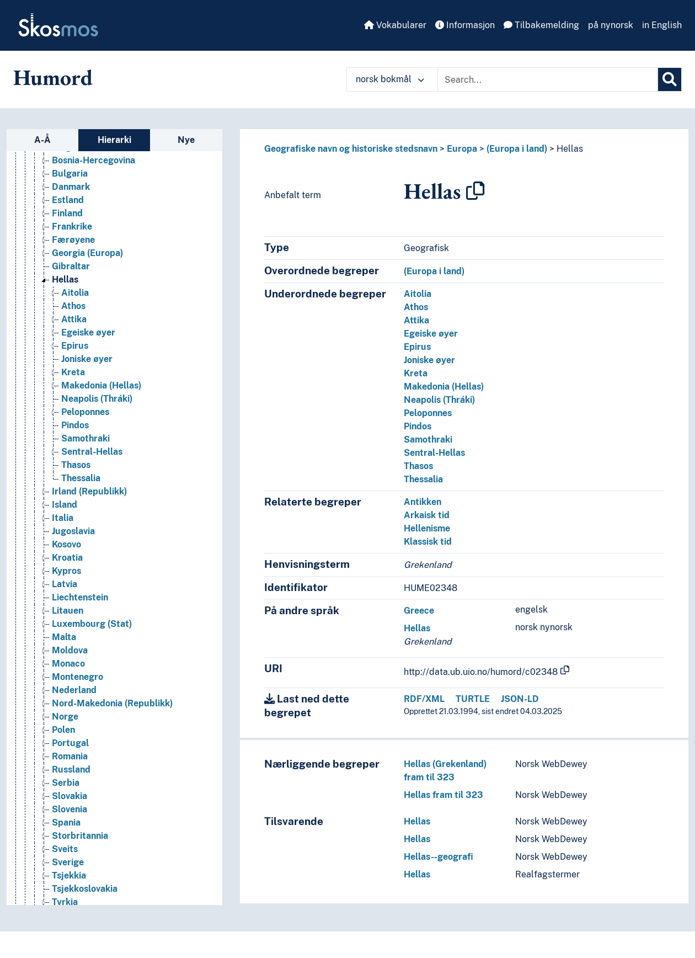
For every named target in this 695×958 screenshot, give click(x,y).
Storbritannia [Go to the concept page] (80, 836)
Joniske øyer (429, 360)
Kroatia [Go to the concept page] (67, 557)
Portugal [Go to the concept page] (70, 743)
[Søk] (669, 79)
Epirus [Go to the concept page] (74, 345)
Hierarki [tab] (114, 140)
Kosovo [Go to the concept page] (66, 544)
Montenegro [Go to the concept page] (77, 677)
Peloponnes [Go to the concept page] (85, 412)
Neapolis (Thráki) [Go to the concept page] (96, 398)
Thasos (418, 466)
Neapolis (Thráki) (439, 400)
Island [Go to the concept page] (64, 504)
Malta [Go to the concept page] (64, 637)
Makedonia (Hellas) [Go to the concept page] (101, 385)
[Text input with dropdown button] (547, 79)
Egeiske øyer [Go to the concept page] (88, 332)
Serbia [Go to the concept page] (65, 783)
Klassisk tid (428, 541)
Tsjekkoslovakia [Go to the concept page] (84, 889)
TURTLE (473, 699)
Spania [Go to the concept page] (66, 822)
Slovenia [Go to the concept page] (69, 809)
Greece (419, 610)
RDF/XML (424, 699)
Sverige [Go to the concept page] (68, 862)
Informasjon (465, 25)
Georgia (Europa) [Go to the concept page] (87, 253)
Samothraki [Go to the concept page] (85, 438)
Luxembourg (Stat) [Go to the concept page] (92, 624)
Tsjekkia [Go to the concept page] (69, 875)
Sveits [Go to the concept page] (65, 849)
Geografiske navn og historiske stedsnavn (350, 148)
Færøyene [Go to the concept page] (73, 240)
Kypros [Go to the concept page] (66, 571)
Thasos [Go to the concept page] (75, 465)
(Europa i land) (517, 148)
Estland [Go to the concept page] (68, 200)
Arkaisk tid (427, 515)
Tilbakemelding (541, 25)
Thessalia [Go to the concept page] (80, 478)
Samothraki (428, 439)
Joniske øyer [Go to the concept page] (87, 359)
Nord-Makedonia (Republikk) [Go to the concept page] (112, 703)
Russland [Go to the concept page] (71, 769)
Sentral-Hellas (434, 453)
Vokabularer (395, 25)
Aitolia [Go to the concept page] (75, 293)
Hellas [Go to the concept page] (65, 279)
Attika (416, 320)
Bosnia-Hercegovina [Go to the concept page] (93, 160)
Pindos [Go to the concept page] (75, 425)
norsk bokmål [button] (390, 79)
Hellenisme (427, 528)
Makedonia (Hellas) (444, 386)
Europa (462, 148)
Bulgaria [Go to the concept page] (70, 173)
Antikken (422, 502)
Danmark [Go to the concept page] (71, 187)
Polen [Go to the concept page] (63, 730)
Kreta (415, 373)
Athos (416, 307)
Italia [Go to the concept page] (62, 518)
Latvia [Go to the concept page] (64, 584)
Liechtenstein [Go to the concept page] (80, 597)
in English (662, 25)
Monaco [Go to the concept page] (68, 663)
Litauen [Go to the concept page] (67, 610)
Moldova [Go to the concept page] (70, 650)
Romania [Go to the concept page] (70, 756)
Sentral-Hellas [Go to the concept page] (91, 451)
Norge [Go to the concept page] (65, 716)
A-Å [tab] (42, 140)
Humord (53, 77)
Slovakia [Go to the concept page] (69, 796)
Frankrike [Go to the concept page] (72, 226)
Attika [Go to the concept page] (74, 319)
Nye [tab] (186, 140)
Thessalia (423, 479)
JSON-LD (520, 699)
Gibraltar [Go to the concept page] (71, 266)
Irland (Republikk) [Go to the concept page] (89, 491)
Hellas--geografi (438, 856)
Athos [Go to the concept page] (73, 306)
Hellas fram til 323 (443, 795)
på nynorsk (610, 25)
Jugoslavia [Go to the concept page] (73, 531)
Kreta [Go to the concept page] (73, 372)
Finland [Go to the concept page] (67, 213)
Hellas (570, 148)
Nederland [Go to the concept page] (74, 690)
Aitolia (417, 294)
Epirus (417, 347)
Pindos (417, 426)
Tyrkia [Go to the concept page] (65, 902)
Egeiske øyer (431, 333)
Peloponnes (428, 413)
